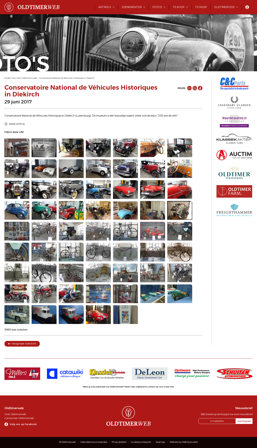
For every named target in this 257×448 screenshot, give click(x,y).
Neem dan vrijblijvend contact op (141, 386)
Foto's (157, 7)
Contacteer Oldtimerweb (19, 418)
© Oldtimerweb (67, 442)
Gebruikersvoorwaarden (93, 442)
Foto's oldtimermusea (27, 78)
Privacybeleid (119, 442)
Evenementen (132, 7)
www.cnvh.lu (17, 123)
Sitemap (160, 442)
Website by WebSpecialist (184, 442)
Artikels (104, 7)
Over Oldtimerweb (15, 414)
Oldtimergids (224, 7)
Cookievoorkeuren (141, 442)
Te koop (178, 7)
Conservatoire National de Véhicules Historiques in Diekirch (67, 78)
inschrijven (244, 421)
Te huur (201, 7)
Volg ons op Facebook (23, 424)
